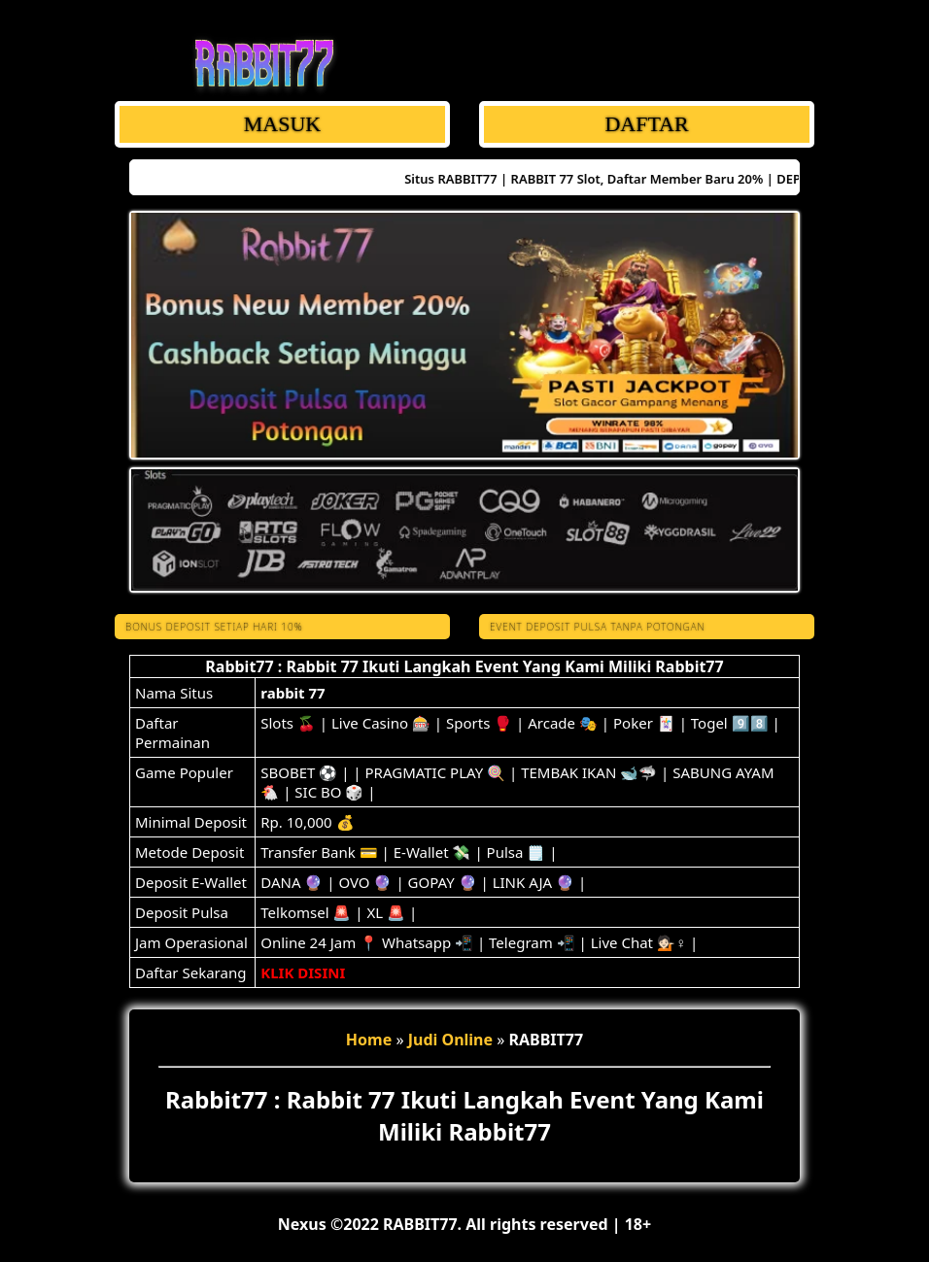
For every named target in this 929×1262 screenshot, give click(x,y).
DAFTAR (646, 124)
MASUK (282, 124)
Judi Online (450, 1039)
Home (369, 1039)
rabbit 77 (292, 692)
